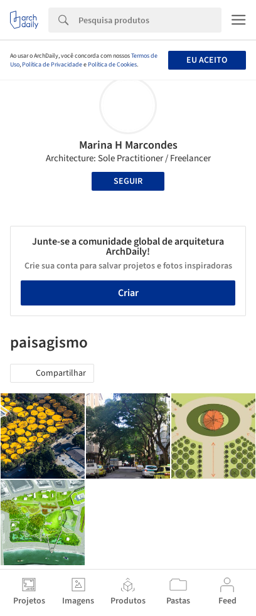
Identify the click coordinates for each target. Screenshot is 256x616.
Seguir (128, 181)
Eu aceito (206, 60)
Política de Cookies (112, 64)
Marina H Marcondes (128, 145)
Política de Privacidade (52, 64)
